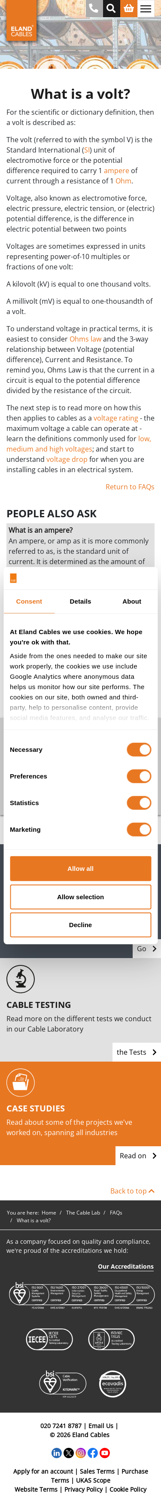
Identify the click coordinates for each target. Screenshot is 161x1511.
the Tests (137, 1052)
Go (147, 948)
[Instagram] (81, 1452)
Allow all (80, 868)
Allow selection (80, 896)
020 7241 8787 (61, 1426)
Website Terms (36, 1489)
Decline (80, 924)
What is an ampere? (41, 530)
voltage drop (67, 459)
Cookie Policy (127, 1489)
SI (87, 150)
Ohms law (85, 339)
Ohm (123, 181)
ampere (116, 170)
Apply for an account (43, 1471)
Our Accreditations (126, 1266)
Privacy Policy (83, 1489)
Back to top (132, 1191)
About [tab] (131, 601)
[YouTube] (105, 1452)
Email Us (100, 1426)
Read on (138, 1155)
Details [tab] (80, 601)
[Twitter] (69, 1452)
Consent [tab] (29, 601)
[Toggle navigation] (146, 8)
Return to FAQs (130, 486)
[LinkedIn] (57, 1452)
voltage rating (116, 418)
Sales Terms (97, 1471)
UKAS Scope (93, 1480)
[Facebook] (93, 1452)
